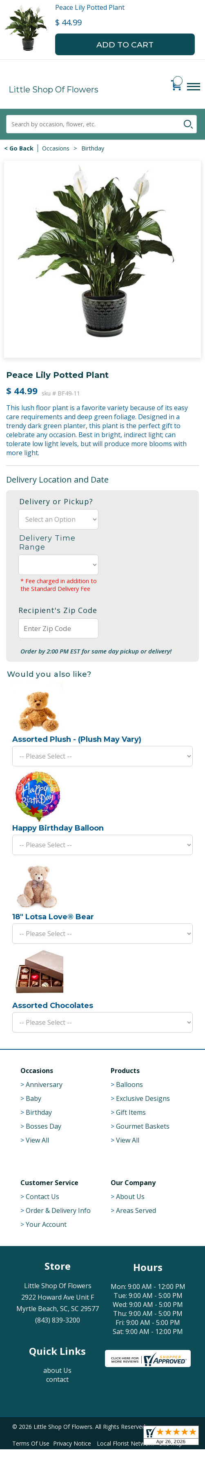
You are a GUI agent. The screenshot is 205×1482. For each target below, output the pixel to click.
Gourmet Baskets (142, 1126)
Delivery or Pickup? (56, 501)
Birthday (92, 148)
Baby (33, 1098)
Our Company (133, 1182)
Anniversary (44, 1084)
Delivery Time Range (47, 543)
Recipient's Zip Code (57, 610)
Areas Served (136, 1210)
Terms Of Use (30, 1443)
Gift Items (131, 1112)
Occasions (55, 148)
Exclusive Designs (143, 1098)
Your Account (46, 1224)
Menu (193, 94)
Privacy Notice (72, 1443)
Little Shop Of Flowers (53, 89)
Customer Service (49, 1182)
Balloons (129, 1084)
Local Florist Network (125, 1443)
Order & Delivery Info (58, 1210)
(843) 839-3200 (57, 1320)
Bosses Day (43, 1126)
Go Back (21, 148)
